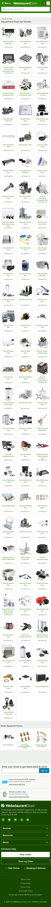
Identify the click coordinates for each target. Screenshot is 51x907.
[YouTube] (9, 820)
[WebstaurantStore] (25, 805)
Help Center (25, 854)
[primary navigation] (6, 3)
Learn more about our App (19, 797)
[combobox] (25, 9)
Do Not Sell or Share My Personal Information (25, 895)
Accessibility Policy (25, 891)
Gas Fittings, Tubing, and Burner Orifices (25, 746)
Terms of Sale (25, 879)
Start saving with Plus (17, 784)
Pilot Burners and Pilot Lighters (41, 745)
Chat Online (12, 868)
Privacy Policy (25, 883)
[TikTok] (21, 820)
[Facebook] (15, 820)
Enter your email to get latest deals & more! (24, 766)
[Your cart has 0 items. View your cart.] (46, 3)
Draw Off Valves (8, 745)
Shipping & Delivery (34, 868)
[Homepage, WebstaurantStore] (25, 3)
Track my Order (25, 861)
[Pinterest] (28, 820)
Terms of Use (25, 887)
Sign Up (44, 770)
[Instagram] (3, 820)
